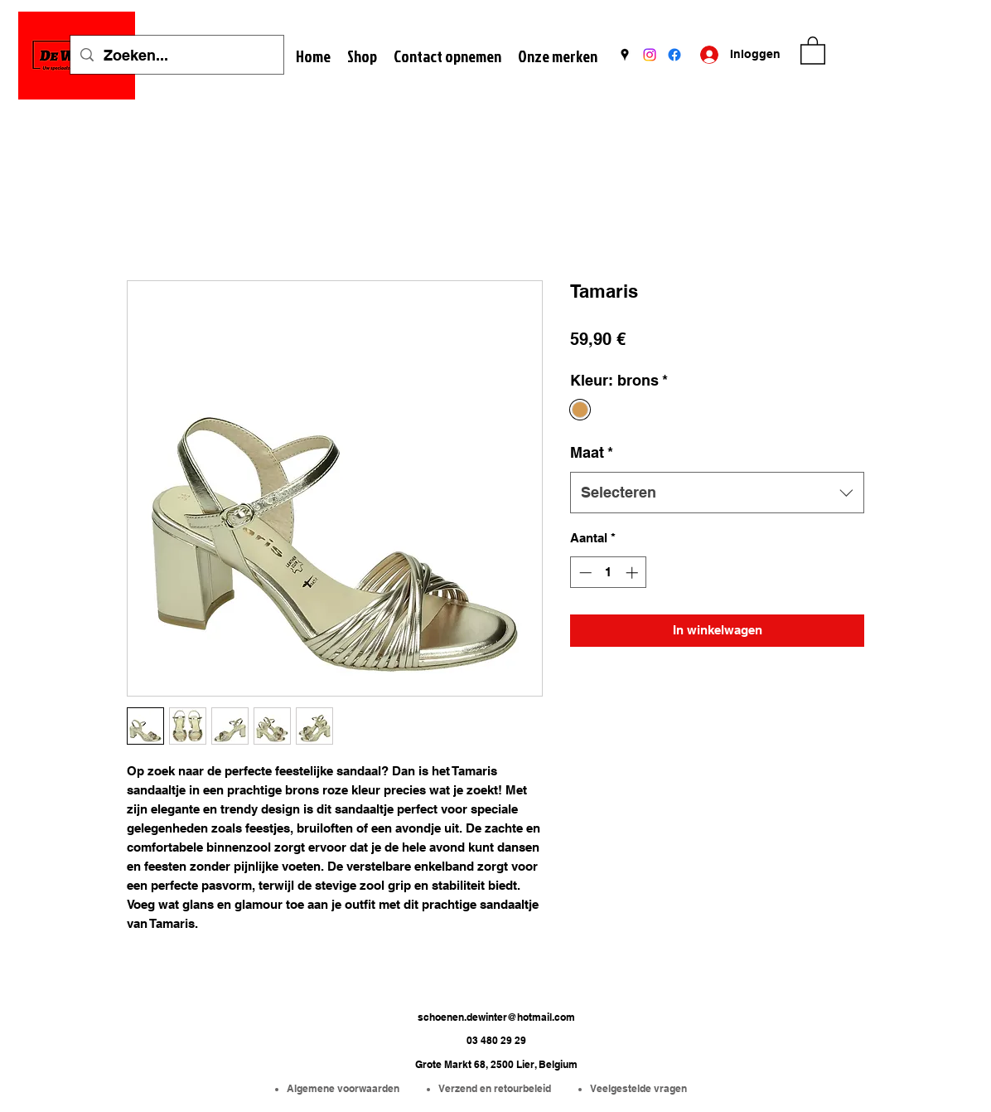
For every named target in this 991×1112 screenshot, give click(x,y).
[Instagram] (649, 54)
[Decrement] (584, 572)
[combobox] (717, 492)
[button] (812, 50)
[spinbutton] (608, 572)
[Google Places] (624, 54)
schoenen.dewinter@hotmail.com (496, 1017)
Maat (591, 452)
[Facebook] (674, 54)
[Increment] (633, 572)
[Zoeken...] (176, 55)
